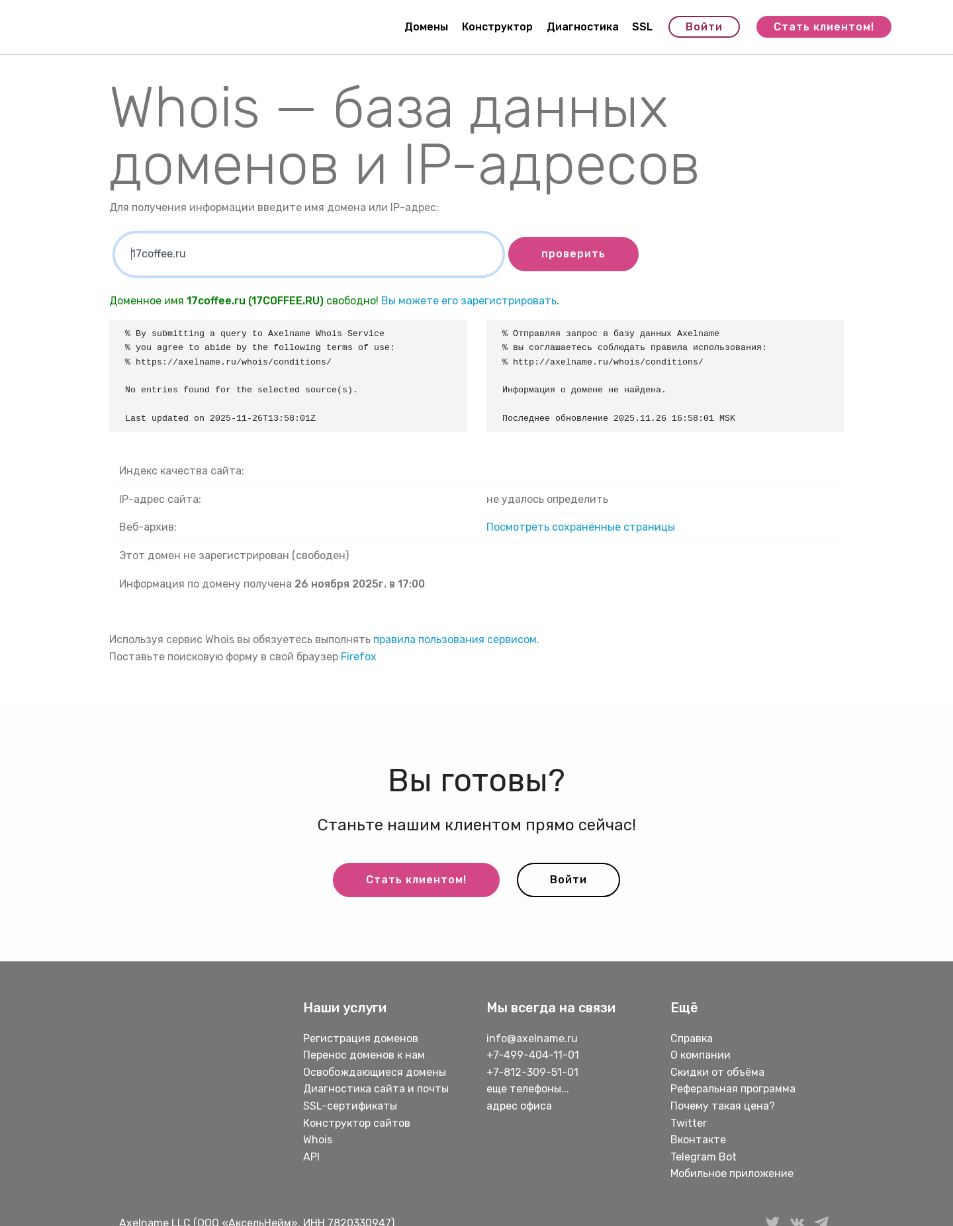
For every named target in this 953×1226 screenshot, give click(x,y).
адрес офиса (519, 1106)
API (311, 1157)
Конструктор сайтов (356, 1123)
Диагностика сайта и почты (376, 1088)
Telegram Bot (703, 1157)
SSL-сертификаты (351, 1106)
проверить (573, 253)
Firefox (359, 656)
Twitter (688, 1123)
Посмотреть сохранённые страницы (580, 527)
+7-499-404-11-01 (532, 1055)
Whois (317, 1139)
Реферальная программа (732, 1088)
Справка (691, 1038)
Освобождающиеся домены (374, 1072)
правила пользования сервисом (455, 639)
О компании (700, 1055)
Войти (704, 27)
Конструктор (497, 27)
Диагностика (583, 27)
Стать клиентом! (824, 27)
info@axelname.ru (532, 1038)
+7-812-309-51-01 (532, 1072)
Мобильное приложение (732, 1173)
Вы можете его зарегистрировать (469, 300)
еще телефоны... (527, 1088)
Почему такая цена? (722, 1106)
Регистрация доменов (360, 1038)
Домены (426, 27)
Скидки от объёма (717, 1072)
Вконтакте (698, 1139)
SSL (642, 27)
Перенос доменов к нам (364, 1055)
